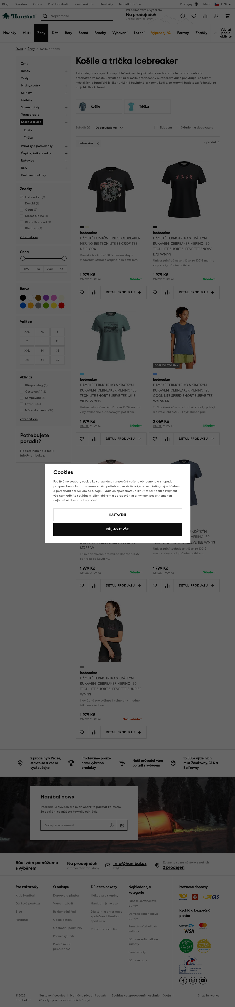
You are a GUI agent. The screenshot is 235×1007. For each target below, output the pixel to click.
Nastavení (117, 515)
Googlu (97, 491)
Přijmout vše (117, 529)
